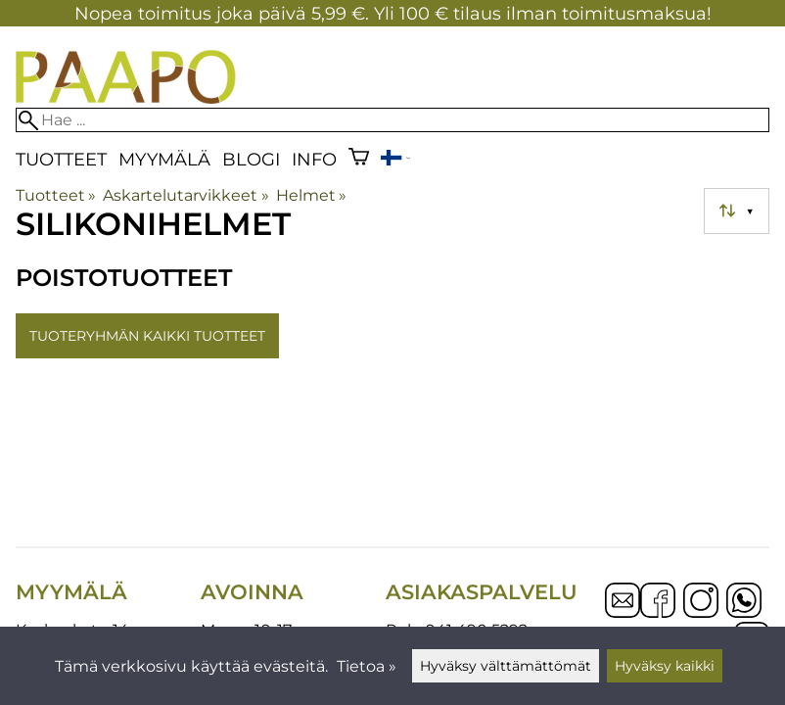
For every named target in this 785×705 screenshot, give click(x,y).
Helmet (311, 195)
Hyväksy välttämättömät (505, 666)
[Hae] (392, 120)
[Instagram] (700, 602)
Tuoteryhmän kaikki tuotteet (147, 336)
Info (314, 159)
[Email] (622, 612)
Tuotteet (61, 159)
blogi (251, 159)
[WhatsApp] (744, 602)
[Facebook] (657, 602)
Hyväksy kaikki (665, 666)
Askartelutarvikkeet (185, 195)
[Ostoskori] (358, 159)
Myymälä (164, 159)
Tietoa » (366, 666)
